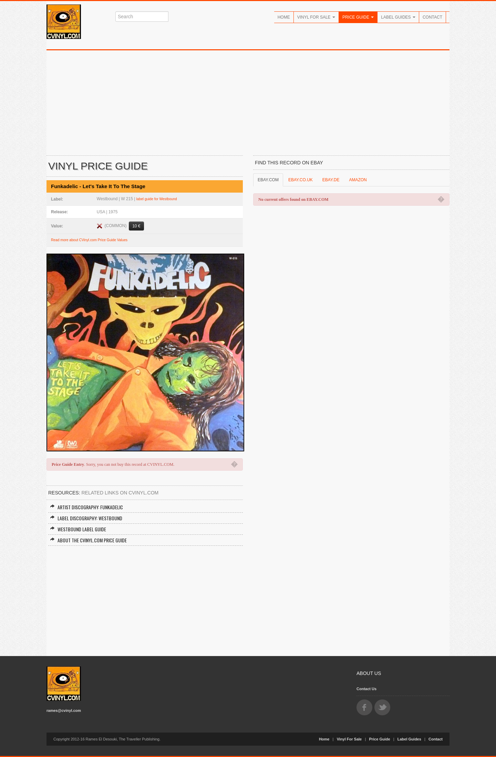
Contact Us (366, 689)
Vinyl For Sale (316, 17)
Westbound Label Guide (78, 529)
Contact (432, 17)
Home (284, 17)
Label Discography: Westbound (86, 518)
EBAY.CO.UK (300, 179)
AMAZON (357, 179)
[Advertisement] (248, 102)
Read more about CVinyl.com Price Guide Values (89, 240)
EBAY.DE (331, 179)
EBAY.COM (268, 179)
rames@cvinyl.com (63, 710)
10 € (136, 226)
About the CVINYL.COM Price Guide (88, 540)
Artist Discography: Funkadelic (86, 507)
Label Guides (398, 17)
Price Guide (358, 17)
